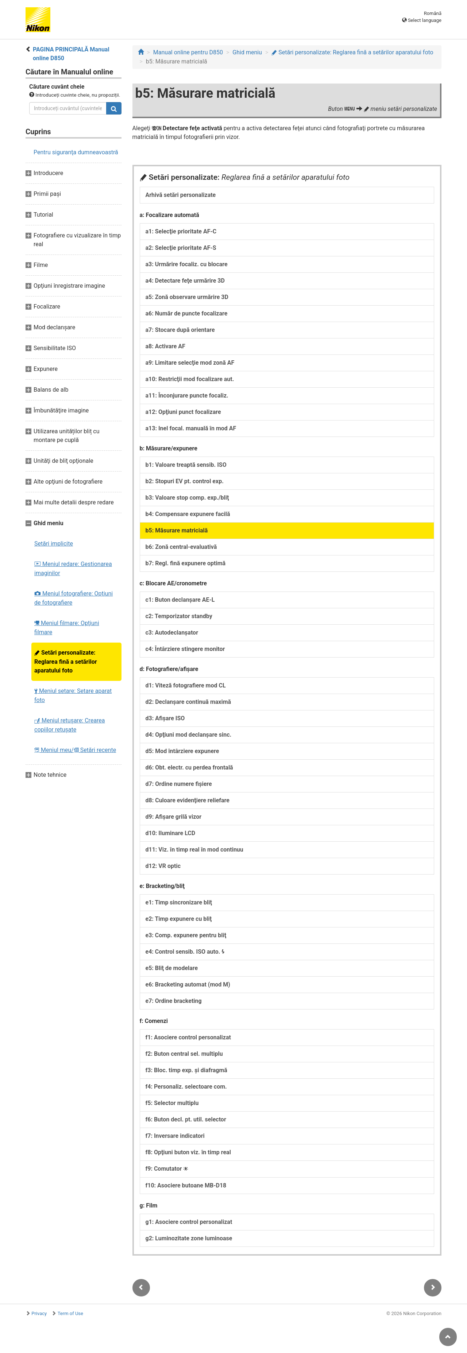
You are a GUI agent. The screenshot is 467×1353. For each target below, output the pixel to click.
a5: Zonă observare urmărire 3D (187, 297)
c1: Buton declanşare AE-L (180, 599)
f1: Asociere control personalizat (188, 1037)
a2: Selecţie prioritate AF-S (181, 247)
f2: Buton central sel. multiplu (184, 1053)
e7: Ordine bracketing (174, 1000)
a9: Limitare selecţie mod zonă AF (190, 362)
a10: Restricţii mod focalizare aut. (190, 379)
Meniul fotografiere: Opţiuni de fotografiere (73, 598)
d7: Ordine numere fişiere (179, 783)
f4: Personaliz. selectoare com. (186, 1086)
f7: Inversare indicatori (175, 1135)
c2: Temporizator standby (179, 616)
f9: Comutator (167, 1168)
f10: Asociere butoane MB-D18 (186, 1185)
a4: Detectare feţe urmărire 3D (185, 280)
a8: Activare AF (165, 346)
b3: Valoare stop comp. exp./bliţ (187, 497)
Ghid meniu (247, 52)
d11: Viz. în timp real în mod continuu (194, 849)
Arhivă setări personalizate (181, 194)
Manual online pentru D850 (188, 52)
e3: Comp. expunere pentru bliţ (186, 935)
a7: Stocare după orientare (180, 329)
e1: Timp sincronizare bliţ (179, 902)
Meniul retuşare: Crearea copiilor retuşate (69, 725)
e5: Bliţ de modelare (172, 968)
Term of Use (70, 1313)
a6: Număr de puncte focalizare (187, 313)
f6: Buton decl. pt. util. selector (186, 1119)
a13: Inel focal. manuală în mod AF (191, 428)
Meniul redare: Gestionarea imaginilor (73, 569)
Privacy (39, 1313)
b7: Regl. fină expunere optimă (186, 563)
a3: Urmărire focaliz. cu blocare (187, 264)
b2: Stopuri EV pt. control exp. (185, 481)
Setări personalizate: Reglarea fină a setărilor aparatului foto (65, 661)
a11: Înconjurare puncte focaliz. (187, 395)
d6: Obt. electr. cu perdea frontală (189, 767)
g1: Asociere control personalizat (189, 1221)
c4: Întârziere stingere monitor (185, 649)
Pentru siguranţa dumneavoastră (76, 152)
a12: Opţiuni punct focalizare (183, 411)
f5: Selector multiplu (172, 1103)
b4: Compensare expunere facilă (188, 514)
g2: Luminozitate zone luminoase (189, 1238)
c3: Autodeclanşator (172, 632)
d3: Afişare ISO (165, 718)
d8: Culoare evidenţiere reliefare (187, 800)
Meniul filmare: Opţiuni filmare (66, 628)
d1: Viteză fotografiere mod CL (186, 685)
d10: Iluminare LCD (171, 833)
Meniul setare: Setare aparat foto (73, 695)
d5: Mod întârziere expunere (182, 751)
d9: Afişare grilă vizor (174, 816)
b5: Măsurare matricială (177, 530)
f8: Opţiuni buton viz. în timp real (188, 1152)
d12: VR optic (163, 865)
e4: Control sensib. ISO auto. (185, 951)
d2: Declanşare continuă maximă (188, 701)
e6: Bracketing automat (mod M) (188, 984)
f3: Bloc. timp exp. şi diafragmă (186, 1070)
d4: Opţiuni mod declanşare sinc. (189, 734)
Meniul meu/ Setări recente (75, 750)
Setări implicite (53, 543)
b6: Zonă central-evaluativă (181, 546)
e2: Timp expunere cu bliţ (179, 918)
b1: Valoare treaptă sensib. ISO (186, 464)
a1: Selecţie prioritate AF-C (181, 231)
